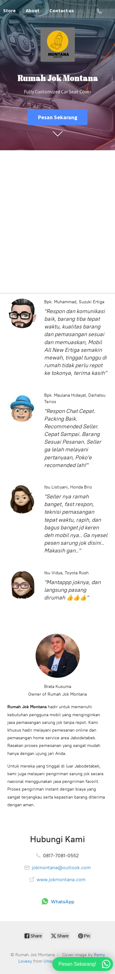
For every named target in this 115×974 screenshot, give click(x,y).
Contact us (61, 10)
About (32, 10)
